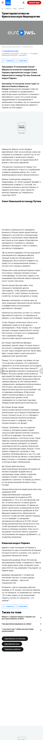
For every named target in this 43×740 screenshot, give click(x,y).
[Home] (2, 8)
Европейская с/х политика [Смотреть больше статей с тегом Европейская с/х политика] (15, 639)
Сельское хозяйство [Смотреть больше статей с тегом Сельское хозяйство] (13, 649)
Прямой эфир (34, 3)
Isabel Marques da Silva (11, 51)
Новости (8, 8)
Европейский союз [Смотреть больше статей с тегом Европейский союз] (12, 644)
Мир (15, 8)
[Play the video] (21, 33)
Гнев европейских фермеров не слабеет (17, 624)
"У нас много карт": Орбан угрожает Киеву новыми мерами (18, 630)
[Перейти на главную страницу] (8, 2)
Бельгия (21, 8)
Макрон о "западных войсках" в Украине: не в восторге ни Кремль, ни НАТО (18, 618)
